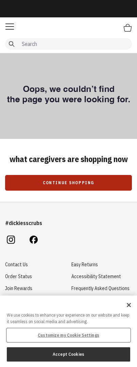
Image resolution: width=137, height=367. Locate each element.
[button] (9, 26)
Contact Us (16, 264)
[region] (68, 331)
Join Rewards (18, 288)
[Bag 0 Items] (128, 27)
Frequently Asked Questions (100, 288)
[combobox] (68, 44)
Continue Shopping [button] (68, 182)
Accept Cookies (68, 354)
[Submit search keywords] (11, 44)
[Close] (128, 305)
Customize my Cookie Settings (68, 335)
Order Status (18, 276)
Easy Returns (84, 264)
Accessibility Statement (96, 276)
